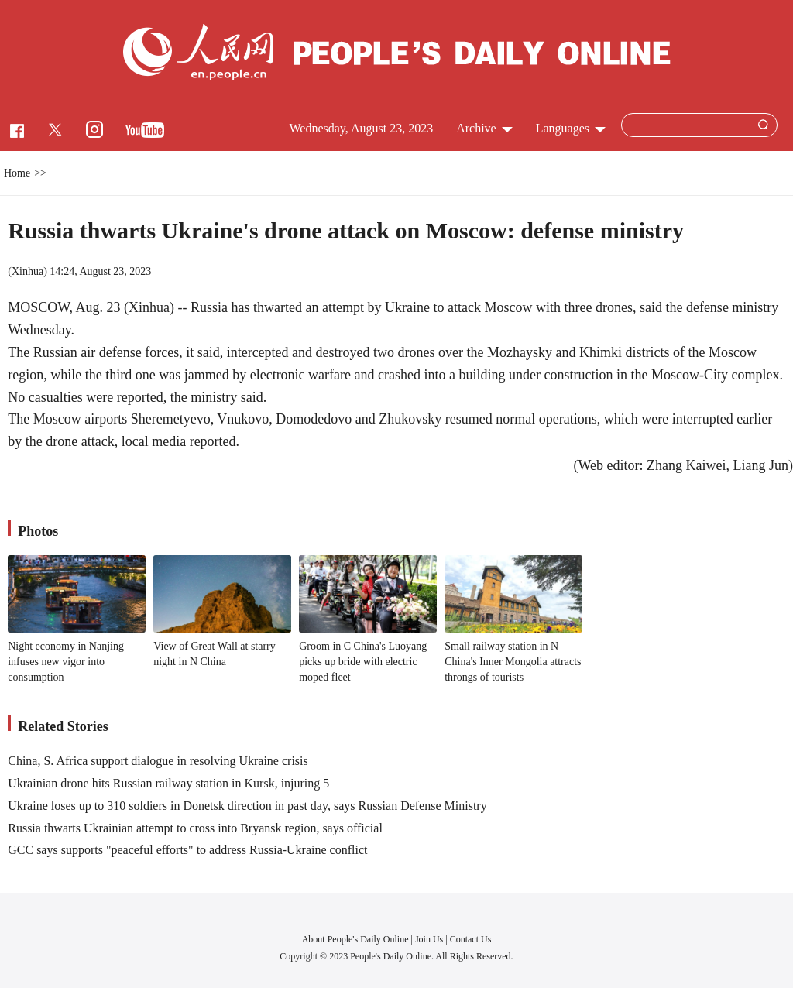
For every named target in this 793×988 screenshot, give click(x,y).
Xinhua (27, 271)
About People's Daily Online (355, 939)
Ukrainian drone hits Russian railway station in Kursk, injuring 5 (168, 783)
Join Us (430, 939)
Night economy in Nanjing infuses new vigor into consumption (66, 661)
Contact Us (471, 939)
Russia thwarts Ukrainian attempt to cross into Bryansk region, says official (195, 828)
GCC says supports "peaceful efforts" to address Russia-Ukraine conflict (187, 849)
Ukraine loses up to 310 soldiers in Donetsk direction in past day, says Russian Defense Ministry (247, 805)
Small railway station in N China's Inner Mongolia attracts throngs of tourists (513, 661)
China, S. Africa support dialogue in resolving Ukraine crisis (157, 760)
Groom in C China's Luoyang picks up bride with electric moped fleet (363, 661)
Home (17, 173)
